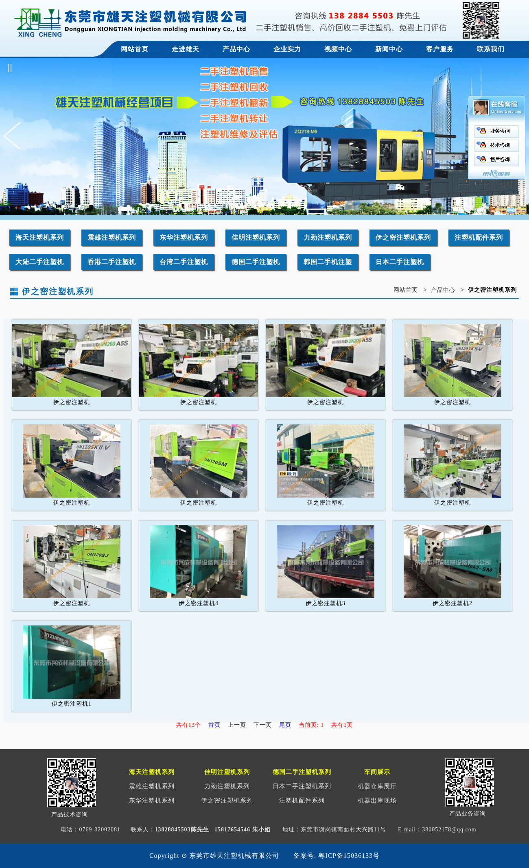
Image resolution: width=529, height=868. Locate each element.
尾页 (285, 725)
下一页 (263, 725)
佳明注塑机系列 (256, 237)
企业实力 (287, 49)
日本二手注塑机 (400, 261)
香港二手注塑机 (111, 261)
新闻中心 (389, 49)
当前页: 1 (311, 725)
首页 (214, 725)
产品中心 (236, 49)
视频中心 (338, 49)
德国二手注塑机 (256, 261)
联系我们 (491, 49)
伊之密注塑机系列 (403, 237)
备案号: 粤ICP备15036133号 (336, 855)
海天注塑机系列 (39, 237)
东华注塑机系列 (184, 237)
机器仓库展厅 (377, 786)
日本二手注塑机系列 (302, 786)
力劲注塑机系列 (328, 237)
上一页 (237, 725)
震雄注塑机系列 (111, 237)
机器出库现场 (377, 800)
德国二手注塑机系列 (302, 772)
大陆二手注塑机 (39, 261)
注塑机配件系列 (479, 237)
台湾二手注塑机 (184, 261)
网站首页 (135, 49)
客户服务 (440, 49)
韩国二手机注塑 (328, 261)
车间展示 (377, 772)
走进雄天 (185, 49)
